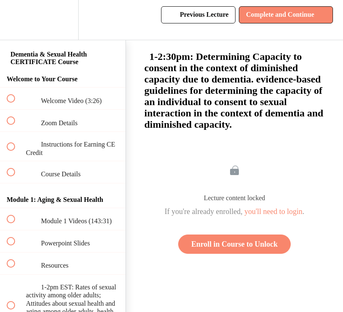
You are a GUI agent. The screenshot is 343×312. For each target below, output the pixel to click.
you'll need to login (273, 211)
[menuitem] (62, 20)
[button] (15, 20)
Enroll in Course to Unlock (234, 244)
